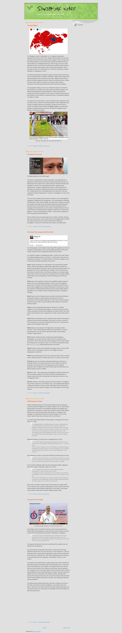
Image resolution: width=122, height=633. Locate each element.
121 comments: (47, 226)
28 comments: (46, 494)
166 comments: (46, 622)
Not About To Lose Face (34, 154)
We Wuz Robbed (32, 25)
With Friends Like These (34, 401)
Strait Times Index (34, 344)
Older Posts (66, 627)
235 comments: (46, 145)
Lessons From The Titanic (35, 500)
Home (44, 627)
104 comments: (46, 392)
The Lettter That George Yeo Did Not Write (40, 232)
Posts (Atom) (37, 631)
